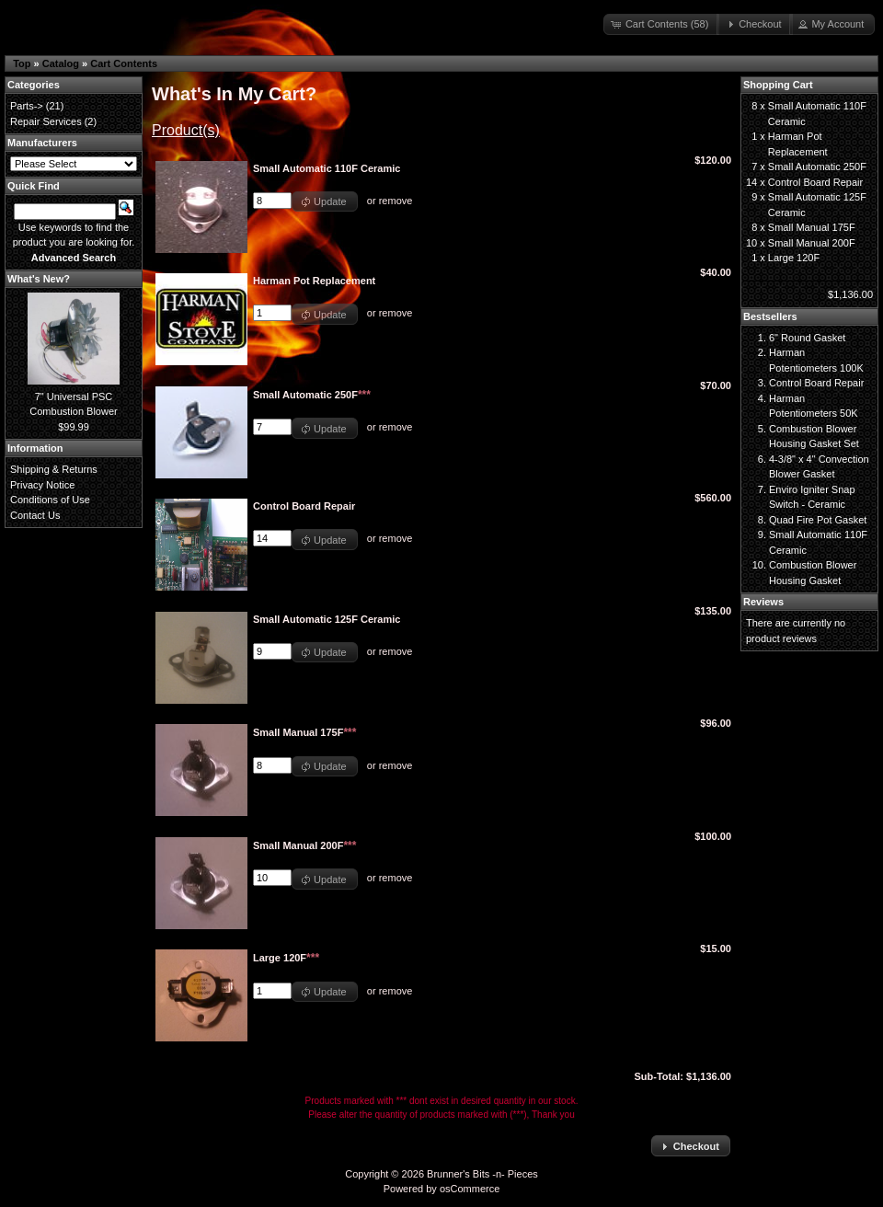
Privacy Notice (42, 484)
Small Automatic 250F (817, 166)
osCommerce (469, 1188)
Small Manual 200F (811, 242)
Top (21, 63)
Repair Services (46, 121)
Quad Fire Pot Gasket (817, 519)
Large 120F (794, 257)
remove (396, 200)
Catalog (60, 63)
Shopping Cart (778, 84)
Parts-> (26, 105)
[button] (661, 24)
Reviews (763, 601)
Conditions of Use (50, 499)
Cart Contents (123, 63)
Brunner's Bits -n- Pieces (482, 1173)
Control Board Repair (815, 182)
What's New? (38, 278)
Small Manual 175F (811, 227)
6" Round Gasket (807, 337)
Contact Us (35, 515)
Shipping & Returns (53, 469)
